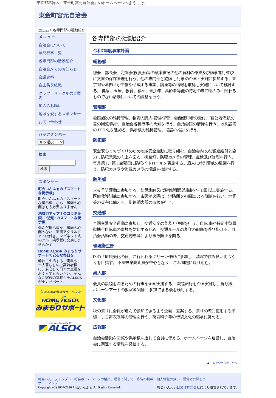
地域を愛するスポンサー (60, 114)
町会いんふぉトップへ (54, 379)
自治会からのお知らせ (58, 69)
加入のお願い (50, 106)
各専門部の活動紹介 (56, 61)
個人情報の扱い (168, 379)
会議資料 (46, 77)
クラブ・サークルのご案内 (60, 95)
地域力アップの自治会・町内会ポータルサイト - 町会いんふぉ (220, 12)
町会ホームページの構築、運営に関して (104, 379)
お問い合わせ (50, 122)
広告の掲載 (145, 379)
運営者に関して (194, 379)
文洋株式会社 (190, 387)
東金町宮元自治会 (63, 15)
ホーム (43, 30)
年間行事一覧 (50, 53)
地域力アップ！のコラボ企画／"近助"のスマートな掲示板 (59, 218)
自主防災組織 (50, 85)
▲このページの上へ (221, 363)
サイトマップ (48, 383)
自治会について (52, 45)
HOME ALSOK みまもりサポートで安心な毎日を (59, 253)
